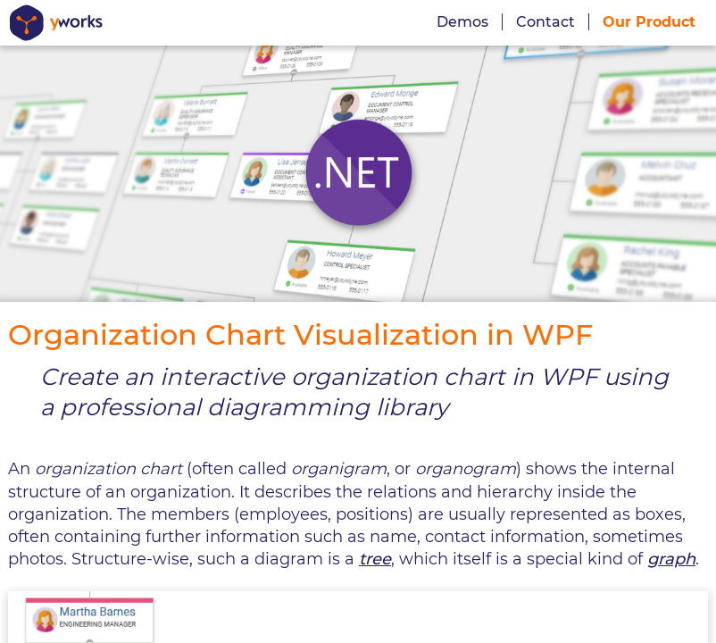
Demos (462, 21)
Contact (545, 21)
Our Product (649, 21)
